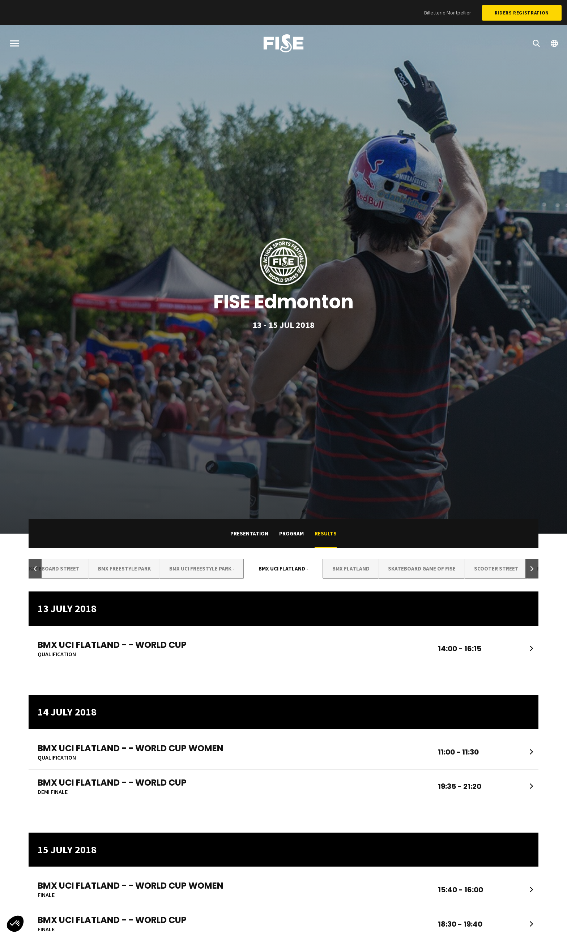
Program (291, 533)
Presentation (249, 533)
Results (326, 533)
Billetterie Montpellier (447, 12)
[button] (35, 569)
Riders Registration (522, 13)
